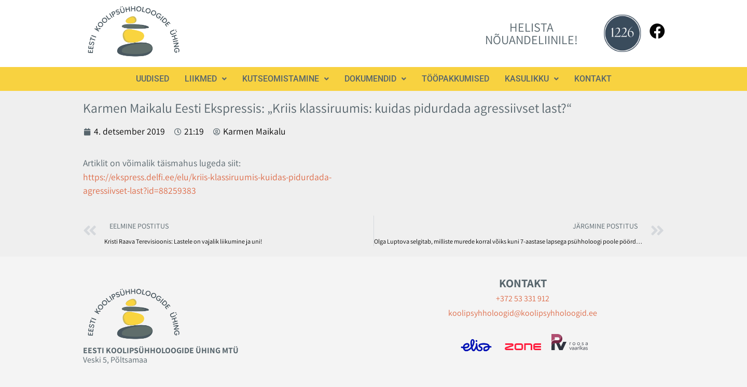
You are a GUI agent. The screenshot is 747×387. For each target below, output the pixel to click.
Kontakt (593, 79)
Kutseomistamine (285, 79)
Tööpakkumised (455, 79)
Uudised (152, 79)
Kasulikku (532, 79)
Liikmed (206, 79)
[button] (205, 79)
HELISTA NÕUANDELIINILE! (531, 33)
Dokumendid (375, 79)
